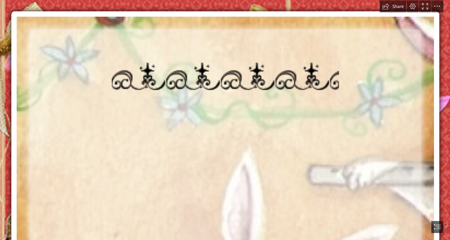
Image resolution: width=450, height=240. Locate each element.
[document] (225, 120)
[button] (393, 6)
